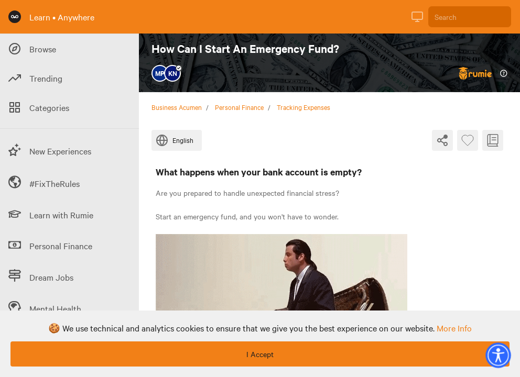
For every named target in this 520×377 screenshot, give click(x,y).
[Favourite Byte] (467, 140)
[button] (498, 355)
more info (454, 328)
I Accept (260, 354)
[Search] (470, 17)
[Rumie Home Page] (14, 16)
